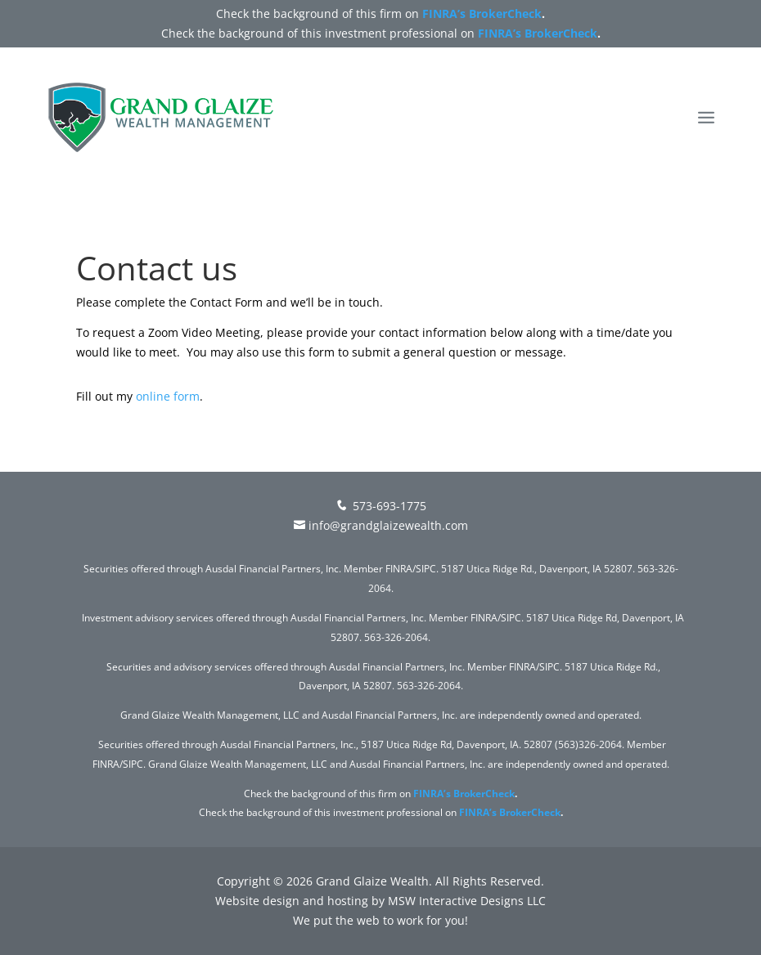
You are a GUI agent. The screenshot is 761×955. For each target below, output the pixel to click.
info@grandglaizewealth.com (381, 525)
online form (168, 396)
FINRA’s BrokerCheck (482, 13)
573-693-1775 (380, 505)
